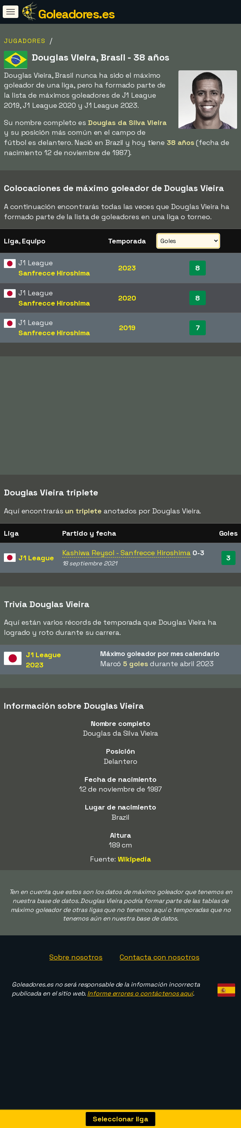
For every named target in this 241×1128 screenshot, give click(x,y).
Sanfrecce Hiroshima (54, 272)
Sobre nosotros (76, 978)
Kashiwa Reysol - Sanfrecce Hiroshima (126, 574)
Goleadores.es (76, 14)
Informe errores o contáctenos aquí (140, 1015)
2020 (127, 297)
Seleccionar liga (120, 1118)
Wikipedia (134, 880)
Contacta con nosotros (160, 978)
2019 (127, 327)
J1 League (36, 579)
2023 (127, 267)
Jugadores (25, 41)
